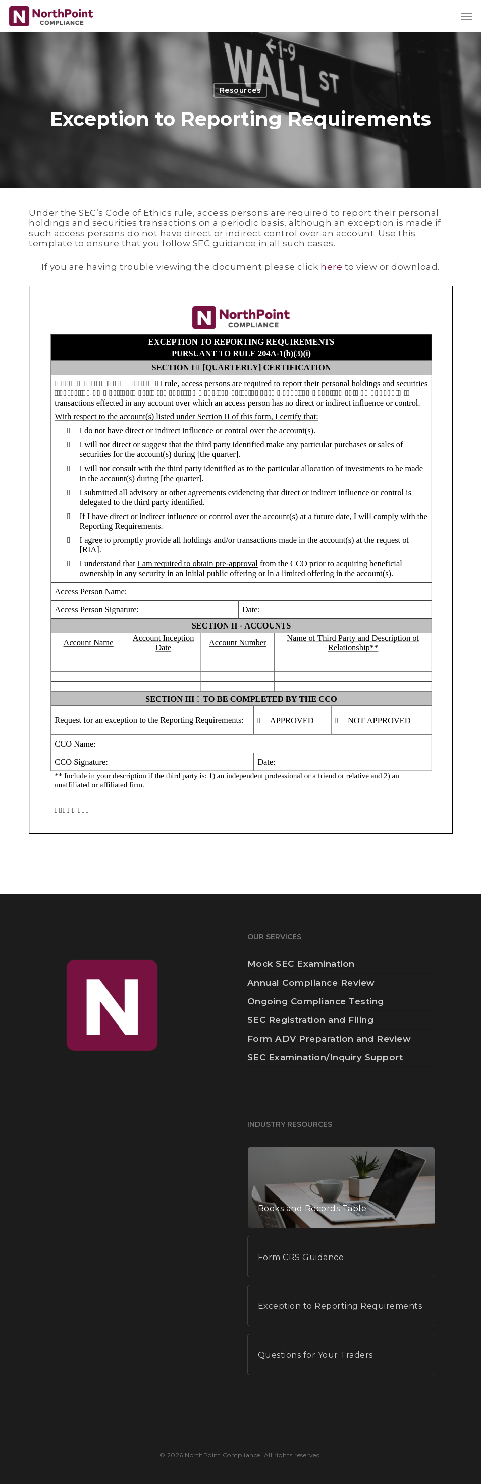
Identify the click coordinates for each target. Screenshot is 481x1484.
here (331, 267)
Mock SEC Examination (301, 964)
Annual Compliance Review (311, 983)
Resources (240, 90)
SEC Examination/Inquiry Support (325, 1057)
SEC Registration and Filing (310, 1020)
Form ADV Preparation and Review (329, 1039)
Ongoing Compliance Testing (315, 1001)
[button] (466, 16)
